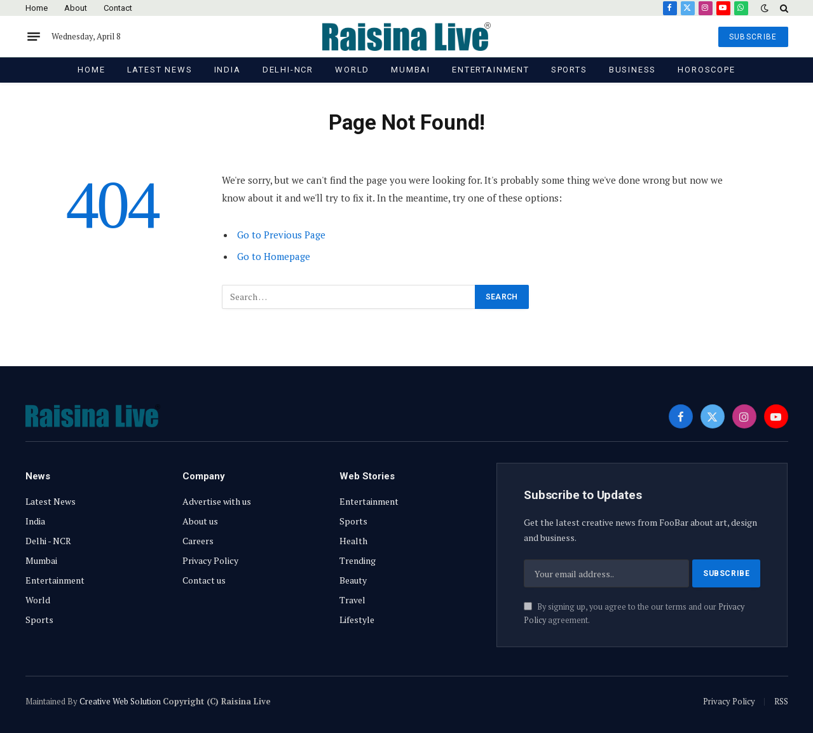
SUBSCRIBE (753, 36)
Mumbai (410, 69)
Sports (569, 69)
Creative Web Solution (120, 701)
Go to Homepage (273, 256)
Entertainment (490, 69)
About (75, 8)
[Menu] (33, 37)
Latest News (160, 69)
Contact (118, 8)
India (227, 69)
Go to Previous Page (281, 234)
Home (36, 8)
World (352, 69)
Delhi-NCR (288, 69)
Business (633, 69)
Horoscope (706, 69)
